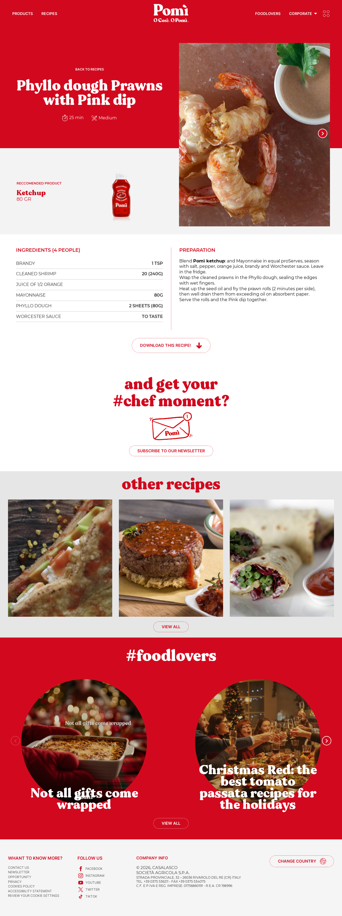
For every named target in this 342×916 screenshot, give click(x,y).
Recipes (49, 13)
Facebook (90, 868)
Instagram (90, 875)
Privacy (15, 882)
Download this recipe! (165, 345)
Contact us (18, 868)
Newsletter (18, 872)
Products (22, 13)
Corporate (300, 13)
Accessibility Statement (30, 891)
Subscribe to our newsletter (171, 450)
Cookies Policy (21, 886)
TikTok (87, 896)
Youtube (89, 882)
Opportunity (19, 877)
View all (171, 626)
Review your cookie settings (33, 896)
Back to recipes (89, 69)
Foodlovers (268, 13)
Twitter (88, 889)
